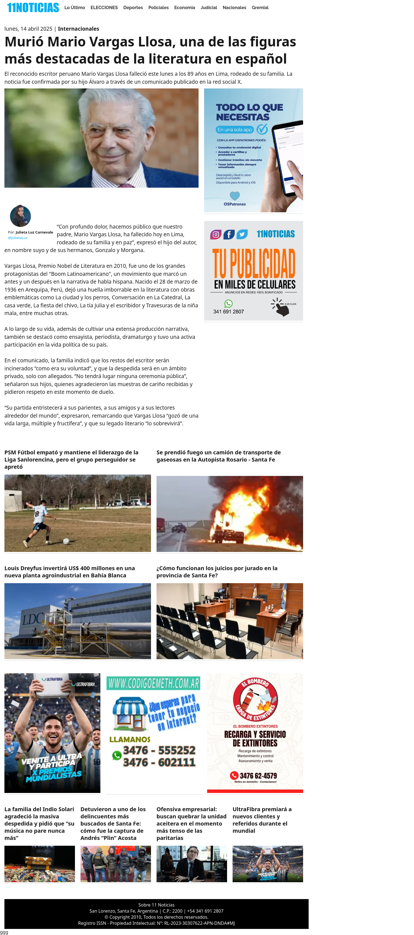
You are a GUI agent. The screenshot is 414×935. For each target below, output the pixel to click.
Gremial (260, 7)
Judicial (209, 7)
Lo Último (74, 7)
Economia (184, 7)
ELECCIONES (104, 7)
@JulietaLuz (17, 237)
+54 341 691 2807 (205, 911)
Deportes (133, 7)
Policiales (159, 7)
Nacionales (234, 7)
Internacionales (78, 28)
